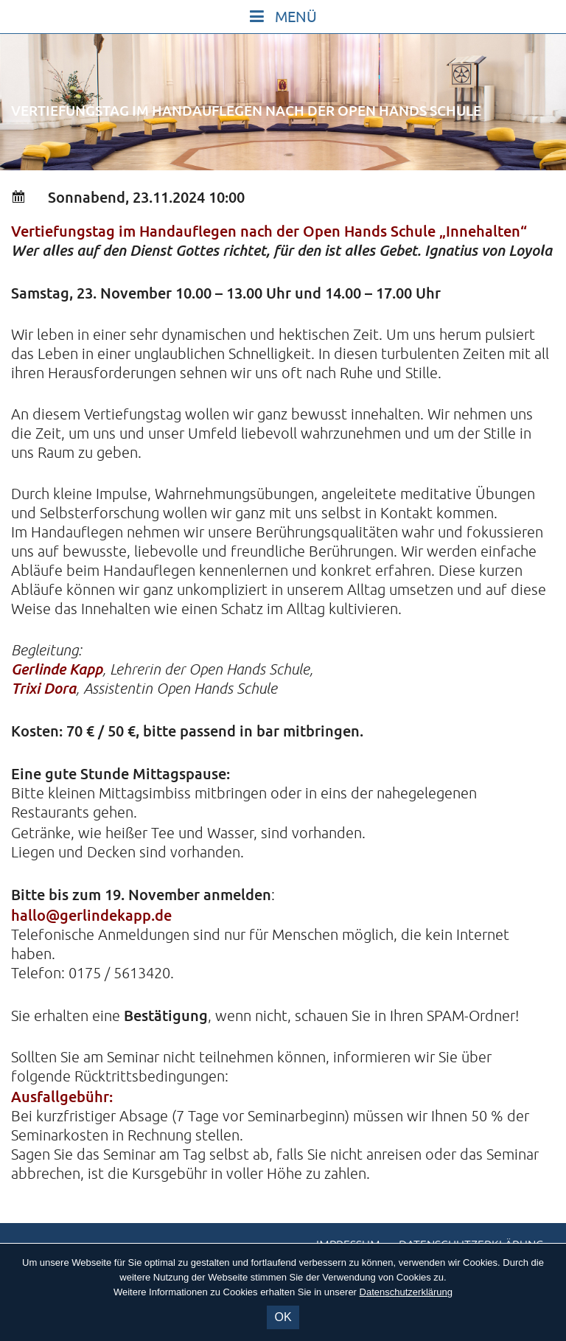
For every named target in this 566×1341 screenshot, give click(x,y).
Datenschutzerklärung (406, 1292)
